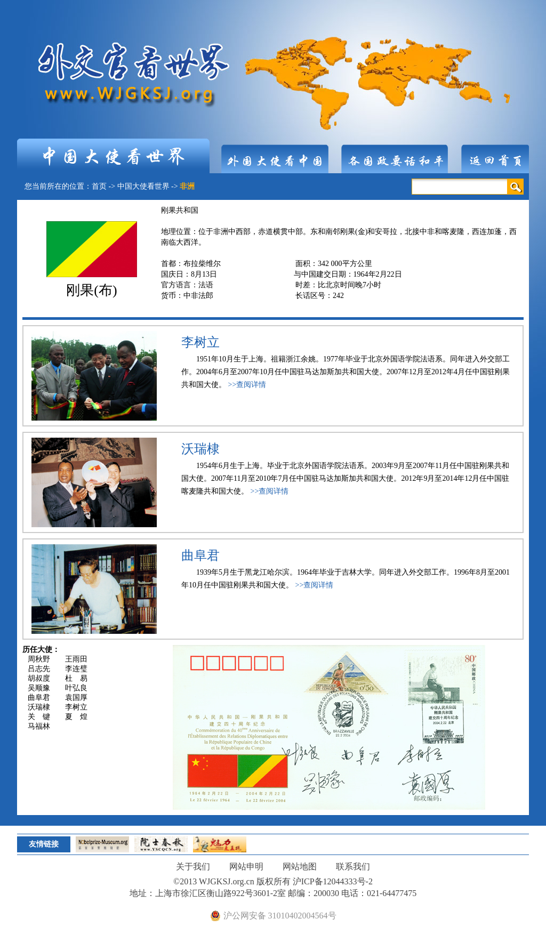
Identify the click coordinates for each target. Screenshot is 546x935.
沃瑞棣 (200, 449)
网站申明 (246, 866)
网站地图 (300, 866)
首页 (99, 186)
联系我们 (353, 866)
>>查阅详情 (247, 385)
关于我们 (193, 866)
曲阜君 (200, 555)
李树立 (200, 342)
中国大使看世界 (143, 186)
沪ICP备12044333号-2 (333, 881)
